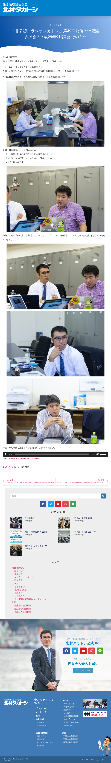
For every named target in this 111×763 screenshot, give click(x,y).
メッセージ (41, 712)
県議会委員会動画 (22, 608)
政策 (38, 715)
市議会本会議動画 (22, 612)
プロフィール (42, 708)
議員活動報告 (18, 568)
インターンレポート (23, 577)
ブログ (15, 583)
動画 (14, 602)
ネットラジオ (55, 25)
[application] (55, 454)
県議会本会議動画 (22, 605)
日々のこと (19, 596)
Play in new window (20, 458)
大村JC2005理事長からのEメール (30, 599)
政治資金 (18, 580)
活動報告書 (41, 725)
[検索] (103, 496)
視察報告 (18, 574)
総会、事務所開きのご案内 (36, 532)
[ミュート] (97, 454)
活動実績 (40, 719)
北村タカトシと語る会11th (36, 546)
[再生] (6, 454)
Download (35, 458)
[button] (79, 7)
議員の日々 (19, 571)
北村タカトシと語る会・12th (85, 532)
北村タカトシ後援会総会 (83, 518)
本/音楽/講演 (20, 590)
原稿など (18, 593)
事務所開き (29, 518)
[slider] (52, 454)
